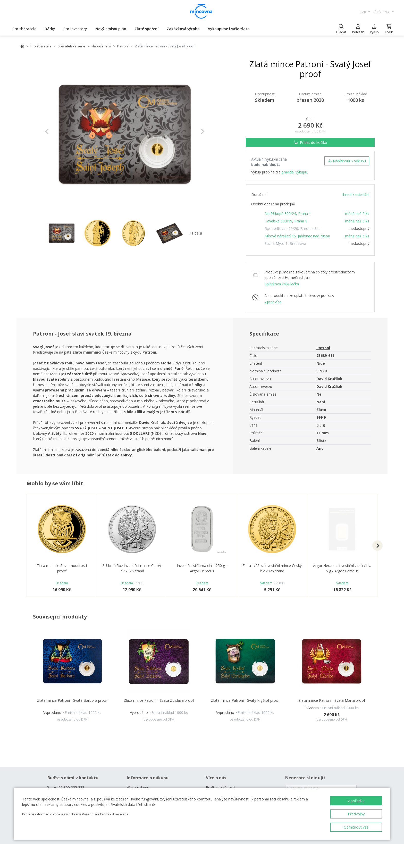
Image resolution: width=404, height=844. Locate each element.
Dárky (50, 28)
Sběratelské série (71, 46)
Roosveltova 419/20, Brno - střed (293, 228)
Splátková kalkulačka (282, 283)
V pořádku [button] (356, 800)
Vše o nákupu (138, 787)
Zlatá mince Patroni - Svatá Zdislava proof (159, 700)
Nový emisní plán (110, 28)
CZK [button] (363, 12)
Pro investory (75, 28)
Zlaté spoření (146, 28)
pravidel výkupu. (295, 172)
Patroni (123, 46)
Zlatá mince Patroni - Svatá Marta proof (331, 700)
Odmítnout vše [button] (356, 827)
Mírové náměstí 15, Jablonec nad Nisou (297, 235)
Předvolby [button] (356, 814)
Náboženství (101, 46)
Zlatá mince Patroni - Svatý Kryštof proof (245, 700)
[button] (57, 131)
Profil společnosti (220, 787)
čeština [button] (382, 12)
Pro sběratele (24, 28)
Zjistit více (273, 301)
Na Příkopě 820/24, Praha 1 (288, 213)
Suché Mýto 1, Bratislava (285, 243)
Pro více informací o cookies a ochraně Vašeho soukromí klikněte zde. (75, 814)
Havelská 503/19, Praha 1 (286, 221)
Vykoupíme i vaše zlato (229, 28)
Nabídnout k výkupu (347, 160)
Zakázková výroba (183, 28)
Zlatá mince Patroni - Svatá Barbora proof (72, 700)
